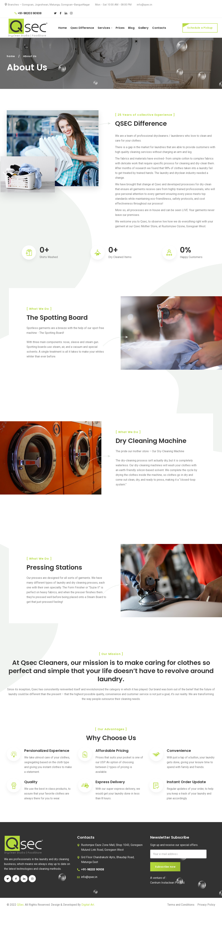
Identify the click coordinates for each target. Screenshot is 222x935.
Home (62, 28)
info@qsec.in (144, 4)
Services (104, 28)
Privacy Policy (206, 904)
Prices (120, 28)
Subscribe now (165, 866)
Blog (131, 28)
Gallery (143, 28)
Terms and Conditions (180, 904)
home (11, 56)
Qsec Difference (82, 28)
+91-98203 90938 (28, 13)
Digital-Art (87, 904)
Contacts (159, 28)
